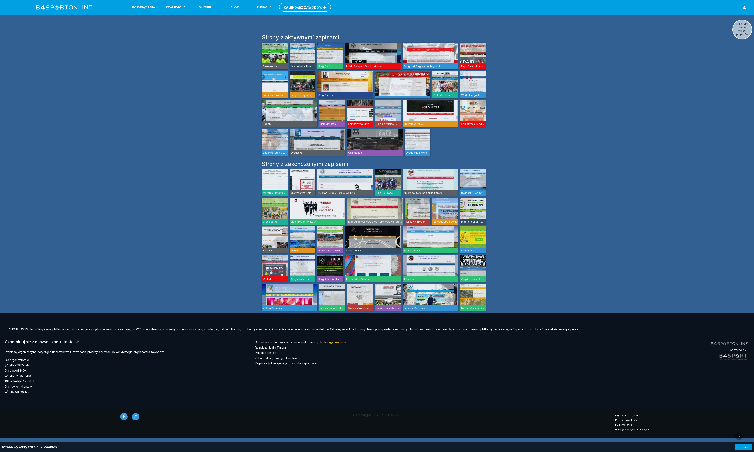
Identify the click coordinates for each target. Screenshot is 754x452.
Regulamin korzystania (628, 415)
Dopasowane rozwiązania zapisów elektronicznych (300, 342)
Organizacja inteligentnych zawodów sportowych (287, 363)
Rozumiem (743, 447)
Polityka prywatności (626, 420)
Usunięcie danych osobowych (632, 429)
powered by (738, 350)
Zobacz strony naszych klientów (276, 358)
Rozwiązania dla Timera (270, 347)
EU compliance (623, 424)
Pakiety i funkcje (265, 352)
